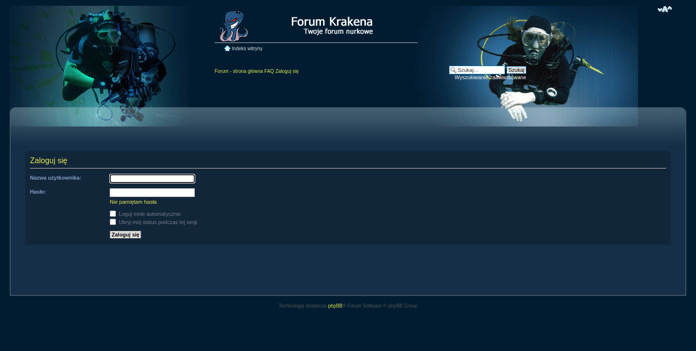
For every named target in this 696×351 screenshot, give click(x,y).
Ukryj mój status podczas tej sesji (153, 222)
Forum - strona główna (239, 71)
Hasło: (38, 192)
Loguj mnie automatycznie (145, 214)
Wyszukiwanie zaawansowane (490, 77)
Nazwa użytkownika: (55, 178)
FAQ (269, 71)
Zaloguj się (287, 71)
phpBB (335, 306)
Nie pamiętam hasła (133, 202)
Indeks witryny (247, 48)
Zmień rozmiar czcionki (665, 9)
